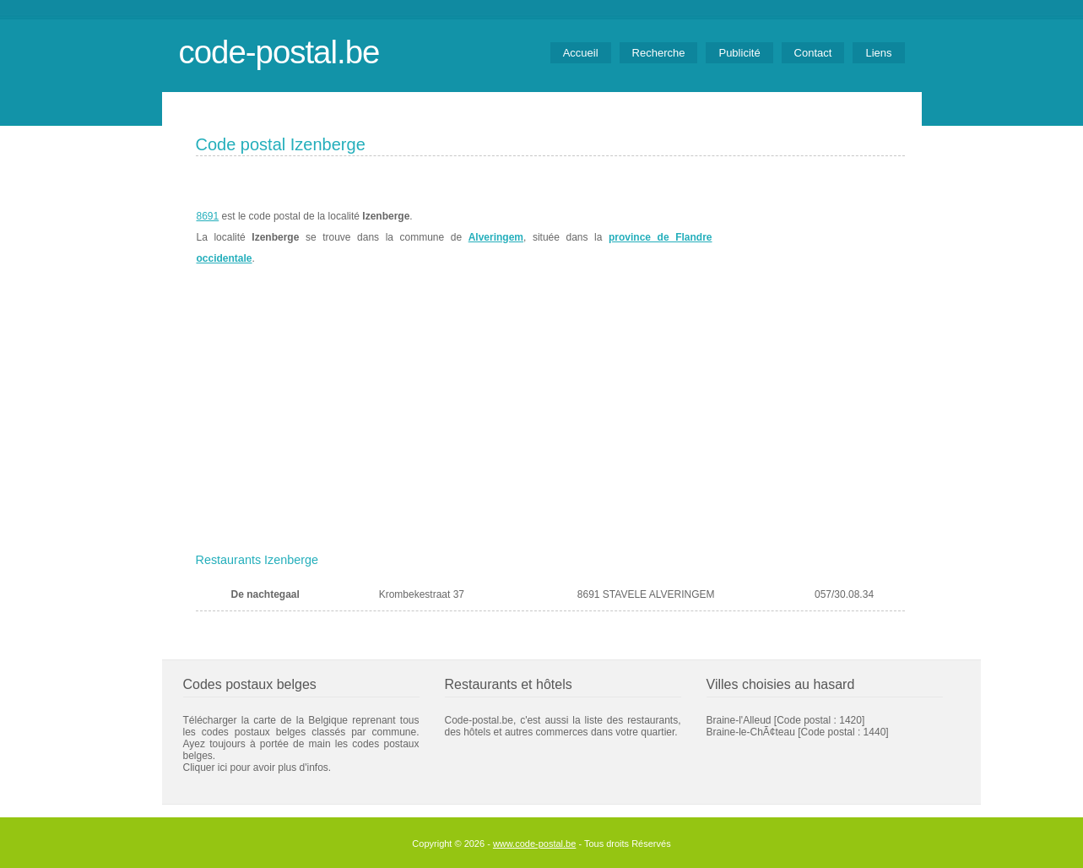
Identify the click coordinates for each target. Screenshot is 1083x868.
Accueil (580, 52)
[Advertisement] (550, 419)
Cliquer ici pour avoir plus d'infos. (257, 767)
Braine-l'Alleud (739, 720)
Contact (813, 52)
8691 (208, 216)
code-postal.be (279, 52)
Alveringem (495, 237)
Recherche (658, 52)
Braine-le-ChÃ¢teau (751, 732)
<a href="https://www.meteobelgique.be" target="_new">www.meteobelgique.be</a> (809, 237)
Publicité (739, 52)
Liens (878, 52)
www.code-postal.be (534, 843)
